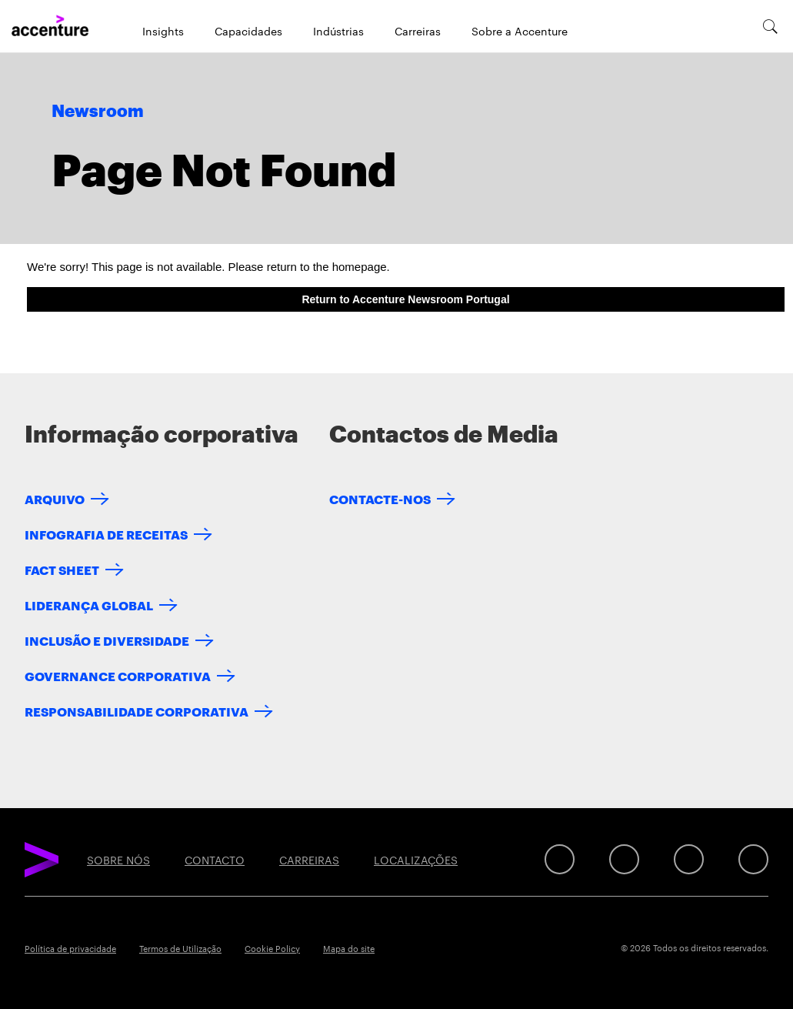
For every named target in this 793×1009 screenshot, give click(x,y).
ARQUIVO (55, 498)
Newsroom (98, 111)
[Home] (50, 26)
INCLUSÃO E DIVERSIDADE (107, 640)
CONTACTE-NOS (380, 498)
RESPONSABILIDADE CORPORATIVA (136, 711)
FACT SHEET (62, 569)
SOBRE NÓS (118, 859)
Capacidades (248, 30)
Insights (163, 30)
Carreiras (418, 30)
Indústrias (338, 30)
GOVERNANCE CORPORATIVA (118, 675)
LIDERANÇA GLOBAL (89, 604)
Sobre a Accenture (519, 30)
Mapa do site (349, 948)
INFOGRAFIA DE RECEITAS (106, 534)
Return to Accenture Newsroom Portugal (405, 299)
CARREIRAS (309, 859)
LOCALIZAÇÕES (416, 859)
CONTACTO (215, 859)
